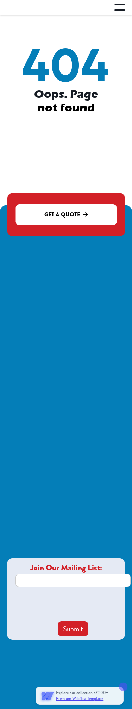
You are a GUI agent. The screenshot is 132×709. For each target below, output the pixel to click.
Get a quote (66, 215)
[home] (34, 7)
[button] (119, 7)
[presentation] (68, 604)
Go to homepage (66, 127)
